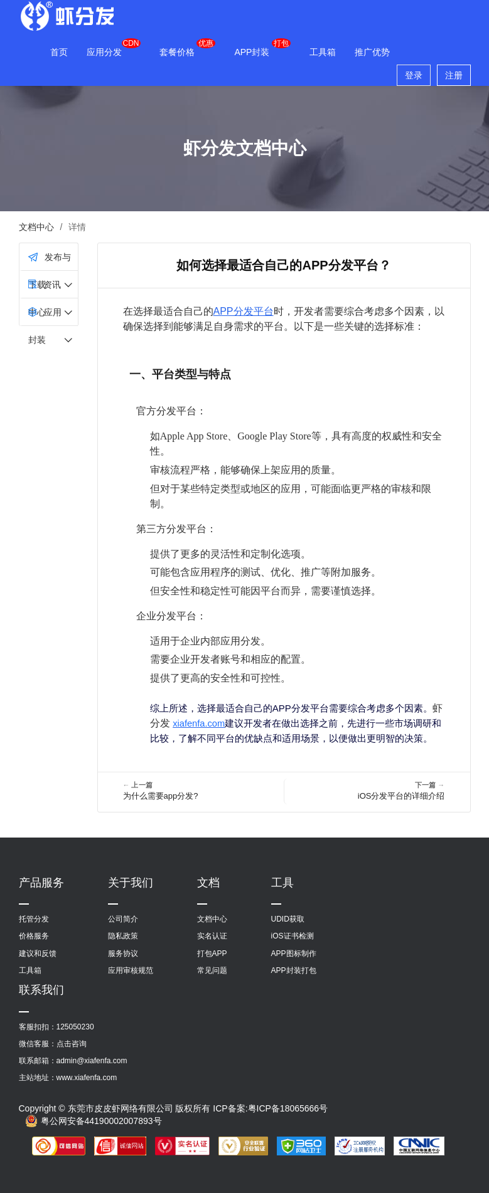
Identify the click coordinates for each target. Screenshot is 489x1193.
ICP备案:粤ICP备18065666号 (270, 1108)
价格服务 (34, 936)
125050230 (75, 1026)
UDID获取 (287, 919)
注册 (454, 75)
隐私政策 (123, 936)
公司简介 (123, 919)
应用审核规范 (130, 970)
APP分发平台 (243, 311)
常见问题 (212, 970)
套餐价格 (177, 52)
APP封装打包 (293, 970)
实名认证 (212, 936)
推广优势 (372, 52)
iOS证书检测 (292, 936)
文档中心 (36, 227)
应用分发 (104, 52)
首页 (59, 52)
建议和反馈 (37, 953)
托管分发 (34, 919)
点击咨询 (71, 1043)
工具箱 (322, 52)
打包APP (212, 953)
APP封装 (251, 52)
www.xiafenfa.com (86, 1077)
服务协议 (123, 953)
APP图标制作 (293, 953)
